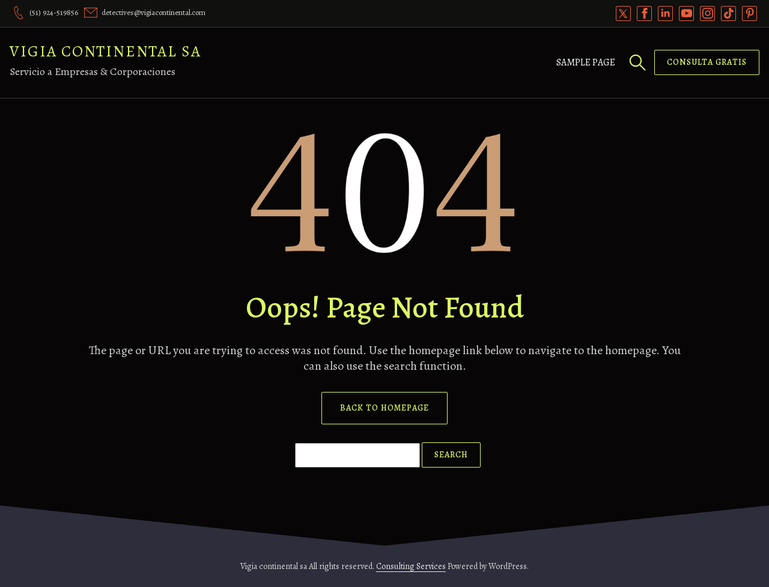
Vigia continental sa (105, 51)
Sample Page (585, 62)
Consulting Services (411, 566)
